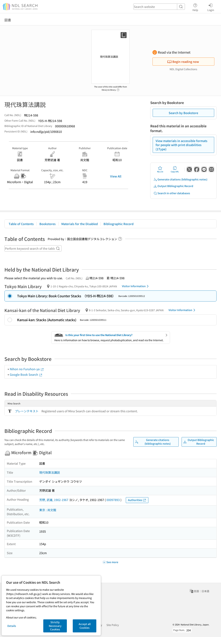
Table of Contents (21, 224)
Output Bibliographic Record (173, 186)
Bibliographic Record (119, 224)
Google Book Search (26, 374)
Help (195, 7)
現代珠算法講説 (49, 472)
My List (160, 169)
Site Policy (112, 625)
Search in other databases (171, 193)
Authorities (137, 500)
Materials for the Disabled (79, 224)
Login (210, 7)
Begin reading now (183, 61)
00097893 (113, 500)
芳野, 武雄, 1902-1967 (53, 500)
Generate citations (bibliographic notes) (180, 179)
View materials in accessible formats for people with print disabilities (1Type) (181, 145)
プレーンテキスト (26, 411)
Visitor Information (136, 286)
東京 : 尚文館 (47, 510)
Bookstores (47, 224)
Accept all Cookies (85, 625)
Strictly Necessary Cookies (55, 625)
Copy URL (175, 169)
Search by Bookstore (183, 113)
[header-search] (159, 6)
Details (11, 626)
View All (115, 176)
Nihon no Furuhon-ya (27, 369)
